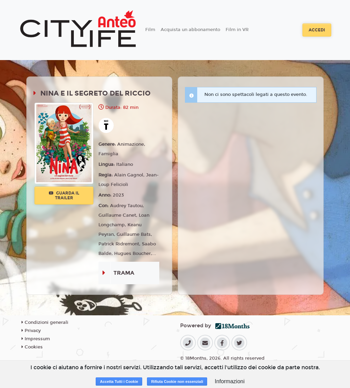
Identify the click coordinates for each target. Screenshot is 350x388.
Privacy (31, 330)
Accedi (317, 30)
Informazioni (229, 381)
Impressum (36, 339)
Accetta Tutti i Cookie (119, 381)
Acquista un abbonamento (190, 29)
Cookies (32, 347)
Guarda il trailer (64, 195)
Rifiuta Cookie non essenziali (177, 381)
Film (150, 29)
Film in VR (237, 29)
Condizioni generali (45, 322)
